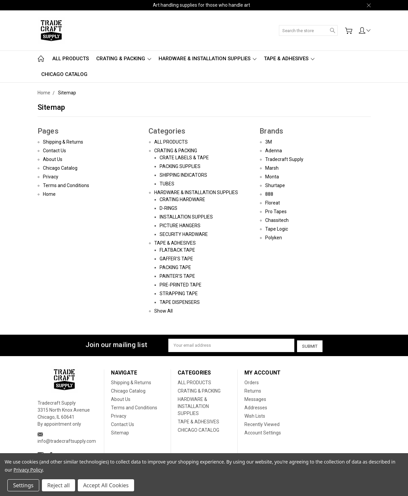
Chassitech (277, 220)
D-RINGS (168, 208)
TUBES (167, 183)
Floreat (272, 202)
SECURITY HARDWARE (184, 234)
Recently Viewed (262, 423)
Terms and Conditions (66, 185)
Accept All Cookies (106, 485)
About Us (52, 159)
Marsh (272, 168)
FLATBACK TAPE (177, 250)
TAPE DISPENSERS (180, 302)
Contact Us (54, 150)
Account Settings (262, 431)
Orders (251, 381)
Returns (252, 390)
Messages (255, 398)
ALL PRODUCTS (70, 59)
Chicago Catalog (60, 168)
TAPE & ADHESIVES (289, 59)
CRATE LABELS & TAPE (184, 157)
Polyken (273, 237)
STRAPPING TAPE (179, 293)
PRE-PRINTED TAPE (180, 284)
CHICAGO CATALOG (64, 74)
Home (49, 194)
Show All (163, 311)
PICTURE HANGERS (180, 225)
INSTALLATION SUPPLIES (186, 217)
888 (269, 194)
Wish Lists (254, 415)
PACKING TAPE (175, 267)
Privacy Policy (28, 470)
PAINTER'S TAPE (177, 276)
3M (268, 142)
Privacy (50, 176)
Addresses (255, 406)
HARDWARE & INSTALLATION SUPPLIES (207, 59)
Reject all (58, 485)
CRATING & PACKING (123, 59)
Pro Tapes (276, 211)
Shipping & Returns (63, 142)
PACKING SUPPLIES (180, 166)
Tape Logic (276, 229)
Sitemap (120, 431)
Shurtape (275, 185)
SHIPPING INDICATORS (183, 175)
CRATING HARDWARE (182, 199)
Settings (23, 485)
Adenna (273, 150)
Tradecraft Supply (284, 159)
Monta (272, 176)
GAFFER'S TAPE (176, 258)
